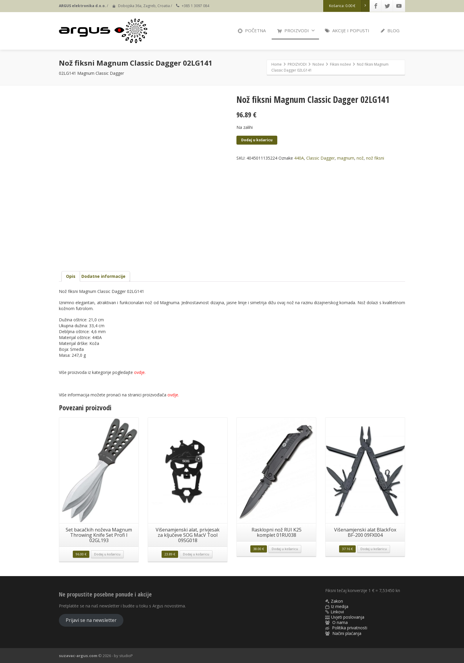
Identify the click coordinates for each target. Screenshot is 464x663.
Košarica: (349, 6)
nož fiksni (375, 158)
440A (299, 158)
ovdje (139, 372)
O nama (340, 622)
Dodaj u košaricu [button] (107, 554)
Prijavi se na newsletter (91, 620)
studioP (126, 655)
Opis (70, 276)
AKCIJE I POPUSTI (347, 30)
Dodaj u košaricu (257, 139)
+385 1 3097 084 (195, 5)
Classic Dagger (320, 158)
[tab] (71, 276)
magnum (345, 158)
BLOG (390, 30)
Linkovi (337, 612)
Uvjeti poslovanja (347, 617)
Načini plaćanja (346, 633)
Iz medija (339, 606)
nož (360, 158)
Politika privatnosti (349, 627)
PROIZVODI (296, 30)
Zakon (337, 601)
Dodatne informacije (103, 276)
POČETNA (252, 30)
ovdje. (173, 395)
